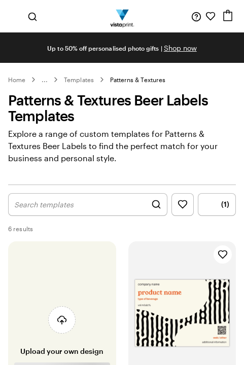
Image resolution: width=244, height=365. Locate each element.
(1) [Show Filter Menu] (217, 204)
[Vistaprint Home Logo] (122, 16)
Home (16, 79)
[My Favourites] (210, 16)
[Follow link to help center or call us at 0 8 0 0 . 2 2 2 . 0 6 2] (196, 16)
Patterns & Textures (137, 79)
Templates (79, 79)
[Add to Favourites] (223, 254)
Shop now (180, 48)
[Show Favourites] (182, 204)
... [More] (45, 80)
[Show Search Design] (87, 204)
